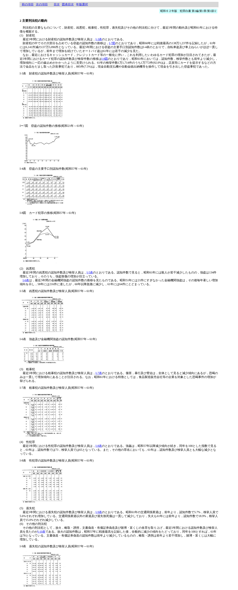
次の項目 (42, 4)
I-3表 (99, 39)
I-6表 (26, 280)
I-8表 (99, 445)
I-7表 (99, 373)
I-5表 (90, 272)
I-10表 (42, 531)
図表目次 (68, 4)
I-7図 (112, 43)
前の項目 (28, 4)
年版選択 (82, 4)
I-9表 (99, 512)
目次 (57, 4)
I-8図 (105, 58)
